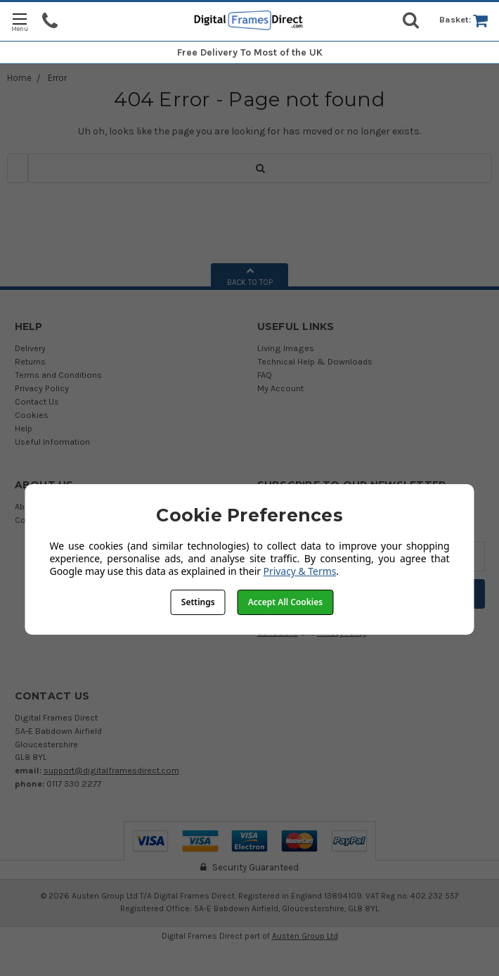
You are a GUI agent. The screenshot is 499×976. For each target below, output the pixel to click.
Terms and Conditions (58, 374)
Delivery (30, 348)
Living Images (285, 348)
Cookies (31, 415)
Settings (198, 602)
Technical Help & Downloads (314, 361)
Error (57, 77)
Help (23, 428)
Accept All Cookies (285, 602)
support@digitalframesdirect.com (111, 770)
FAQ (264, 374)
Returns (30, 361)
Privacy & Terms (300, 571)
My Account (280, 388)
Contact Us (37, 401)
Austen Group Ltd (305, 936)
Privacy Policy (42, 388)
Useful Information (52, 441)
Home (19, 77)
